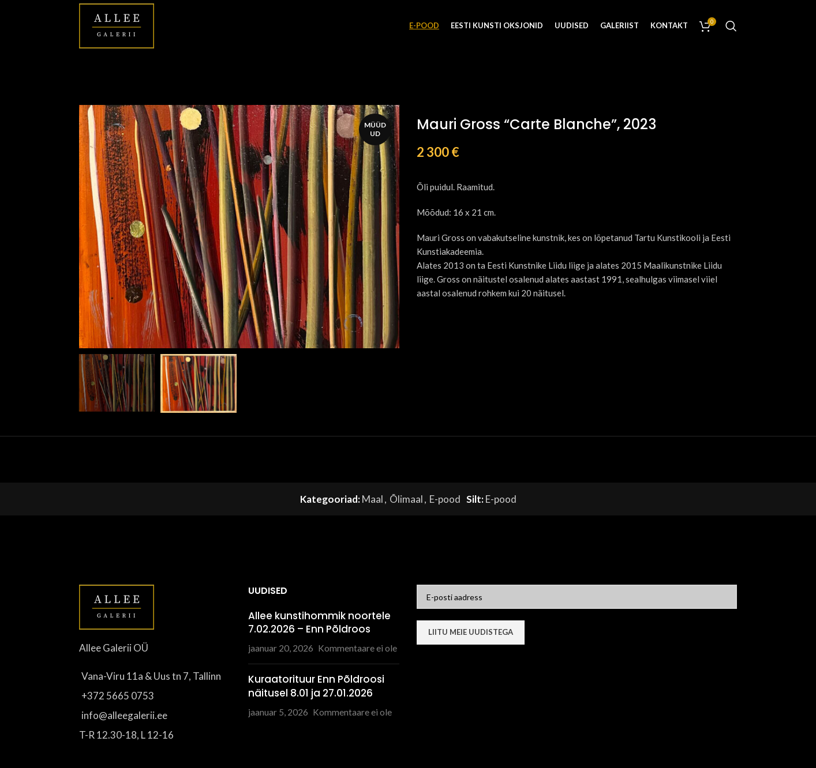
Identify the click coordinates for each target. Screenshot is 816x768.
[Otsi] (731, 25)
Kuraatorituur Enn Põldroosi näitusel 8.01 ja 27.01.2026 (316, 686)
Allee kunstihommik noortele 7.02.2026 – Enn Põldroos (319, 623)
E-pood (445, 499)
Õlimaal (406, 499)
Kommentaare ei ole (357, 648)
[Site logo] (116, 24)
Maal (372, 499)
